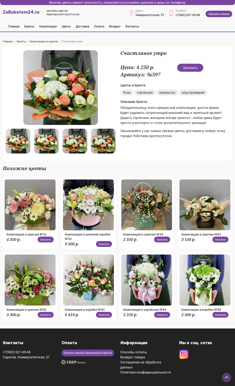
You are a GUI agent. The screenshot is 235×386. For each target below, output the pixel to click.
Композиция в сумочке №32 (26, 234)
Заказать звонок (218, 14)
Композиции (48, 26)
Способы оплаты (133, 352)
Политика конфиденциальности (145, 372)
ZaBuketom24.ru (21, 12)
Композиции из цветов (44, 41)
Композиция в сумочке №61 (201, 234)
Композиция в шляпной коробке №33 (87, 236)
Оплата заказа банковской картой (88, 353)
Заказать (190, 67)
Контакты (132, 26)
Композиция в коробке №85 (201, 309)
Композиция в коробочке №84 (144, 309)
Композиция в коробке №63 (85, 309)
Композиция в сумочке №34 (143, 234)
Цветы (66, 26)
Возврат (115, 26)
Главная (14, 26)
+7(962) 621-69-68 (187, 15)
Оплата (99, 26)
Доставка (82, 26)
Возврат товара (132, 357)
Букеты (29, 26)
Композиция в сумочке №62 (26, 309)
